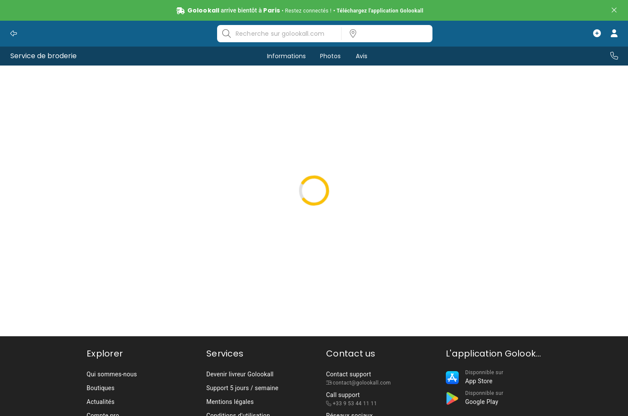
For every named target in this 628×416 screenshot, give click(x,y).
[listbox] (384, 33)
